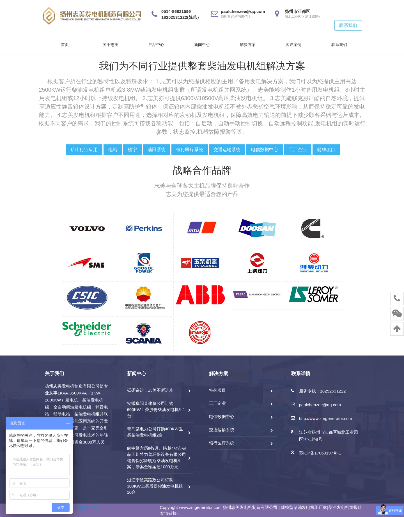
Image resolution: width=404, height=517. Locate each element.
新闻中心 (202, 44)
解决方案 (248, 44)
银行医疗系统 (189, 149)
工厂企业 (298, 149)
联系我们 (348, 25)
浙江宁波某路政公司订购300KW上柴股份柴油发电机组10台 (155, 486)
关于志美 (110, 44)
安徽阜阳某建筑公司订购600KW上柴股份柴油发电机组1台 (156, 409)
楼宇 (132, 149)
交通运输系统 (227, 149)
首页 (65, 44)
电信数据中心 (264, 149)
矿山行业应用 (84, 149)
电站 (112, 149)
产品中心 (156, 44)
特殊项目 (326, 149)
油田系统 (157, 149)
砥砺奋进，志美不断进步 (150, 390)
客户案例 (293, 44)
